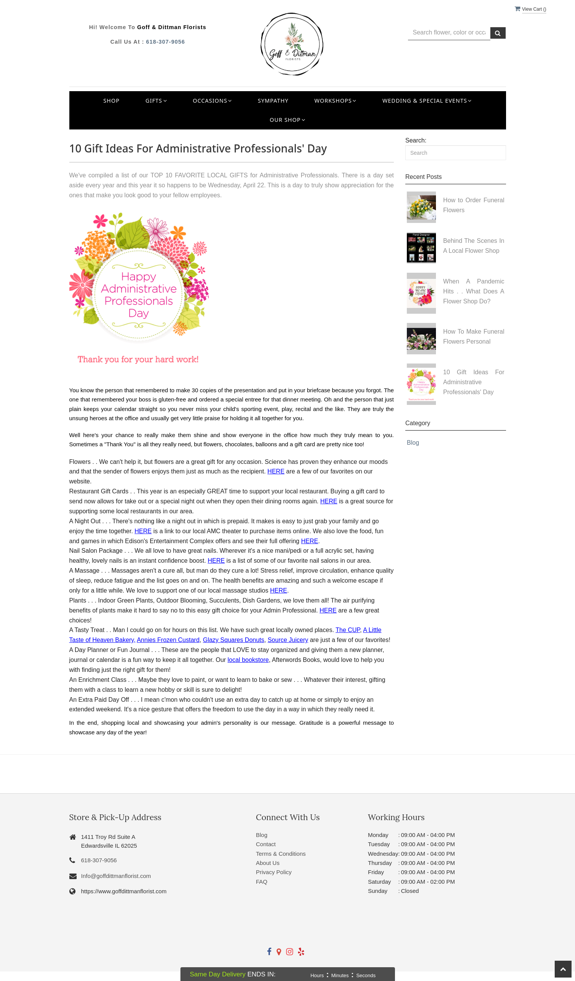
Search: (415, 140)
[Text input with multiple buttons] (449, 32)
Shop (111, 100)
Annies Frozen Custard (168, 640)
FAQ (261, 881)
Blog (413, 442)
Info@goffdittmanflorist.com (116, 876)
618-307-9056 (165, 42)
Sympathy (273, 100)
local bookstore (248, 660)
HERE (275, 471)
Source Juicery (288, 640)
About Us (268, 863)
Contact (266, 844)
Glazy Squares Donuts (233, 640)
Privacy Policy (274, 872)
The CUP (348, 630)
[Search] (455, 152)
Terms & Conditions (281, 853)
